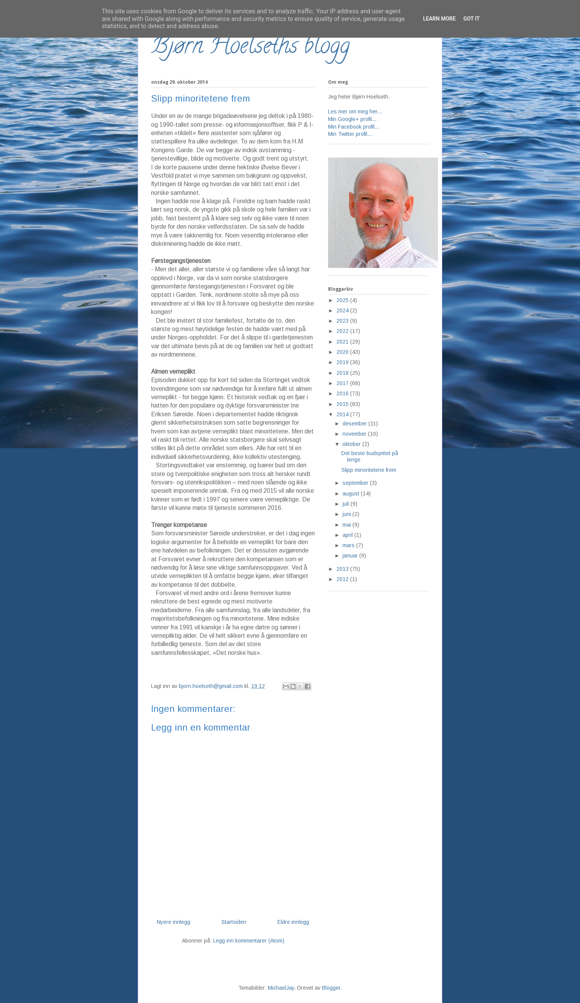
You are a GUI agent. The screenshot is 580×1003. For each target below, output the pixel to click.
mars (349, 545)
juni (347, 514)
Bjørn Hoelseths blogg (250, 48)
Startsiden (233, 922)
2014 (343, 414)
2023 (343, 321)
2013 (343, 569)
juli (347, 504)
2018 (343, 373)
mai (347, 525)
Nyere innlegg (173, 922)
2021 (343, 342)
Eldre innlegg (293, 922)
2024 (343, 310)
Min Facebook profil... (353, 127)
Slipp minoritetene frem (368, 470)
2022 (343, 331)
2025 (343, 300)
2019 (343, 362)
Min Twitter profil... (350, 134)
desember (355, 423)
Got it (471, 19)
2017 (343, 383)
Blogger (331, 988)
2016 (343, 393)
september (356, 483)
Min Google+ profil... (352, 119)
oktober (352, 444)
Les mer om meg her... (355, 111)
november (355, 434)
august (352, 493)
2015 (343, 404)
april (348, 535)
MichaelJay (281, 988)
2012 (343, 579)
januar (351, 555)
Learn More (439, 19)
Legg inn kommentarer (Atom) (248, 941)
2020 (343, 352)
